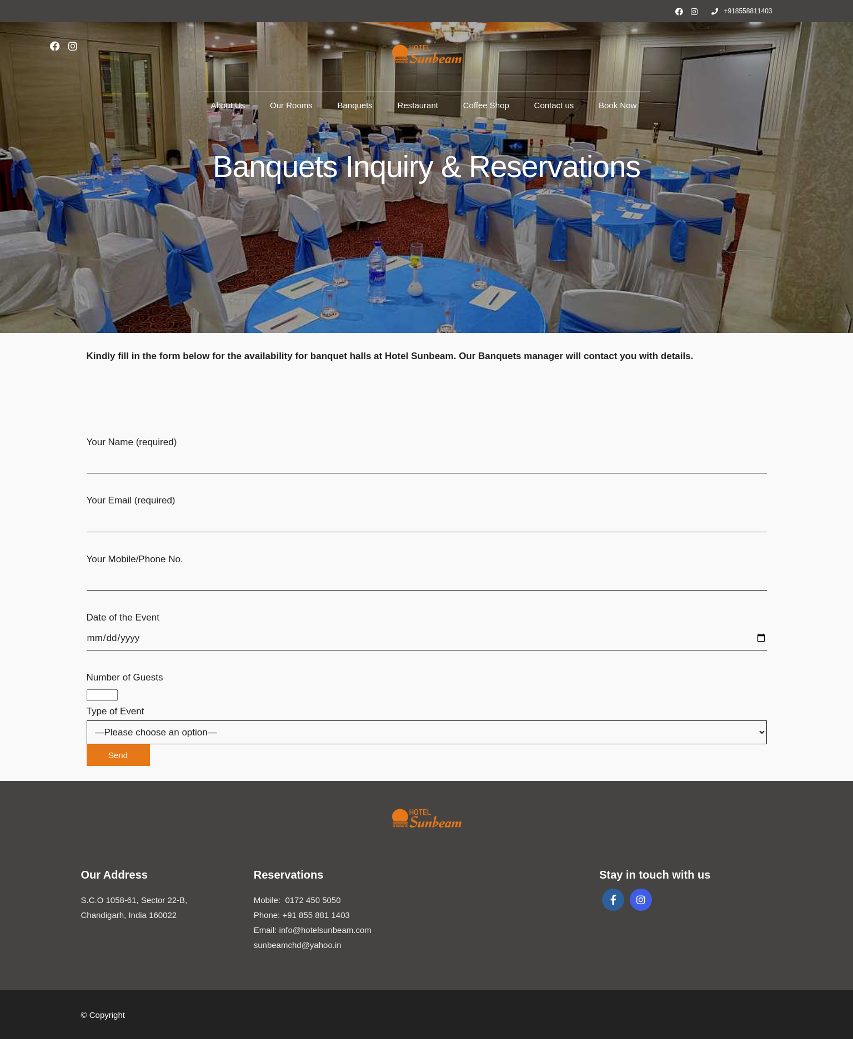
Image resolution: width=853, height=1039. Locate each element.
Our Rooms (291, 105)
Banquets (354, 105)
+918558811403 (741, 11)
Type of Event (427, 733)
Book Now (617, 105)
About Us (228, 105)
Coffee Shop (486, 105)
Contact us (554, 105)
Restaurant (418, 105)
